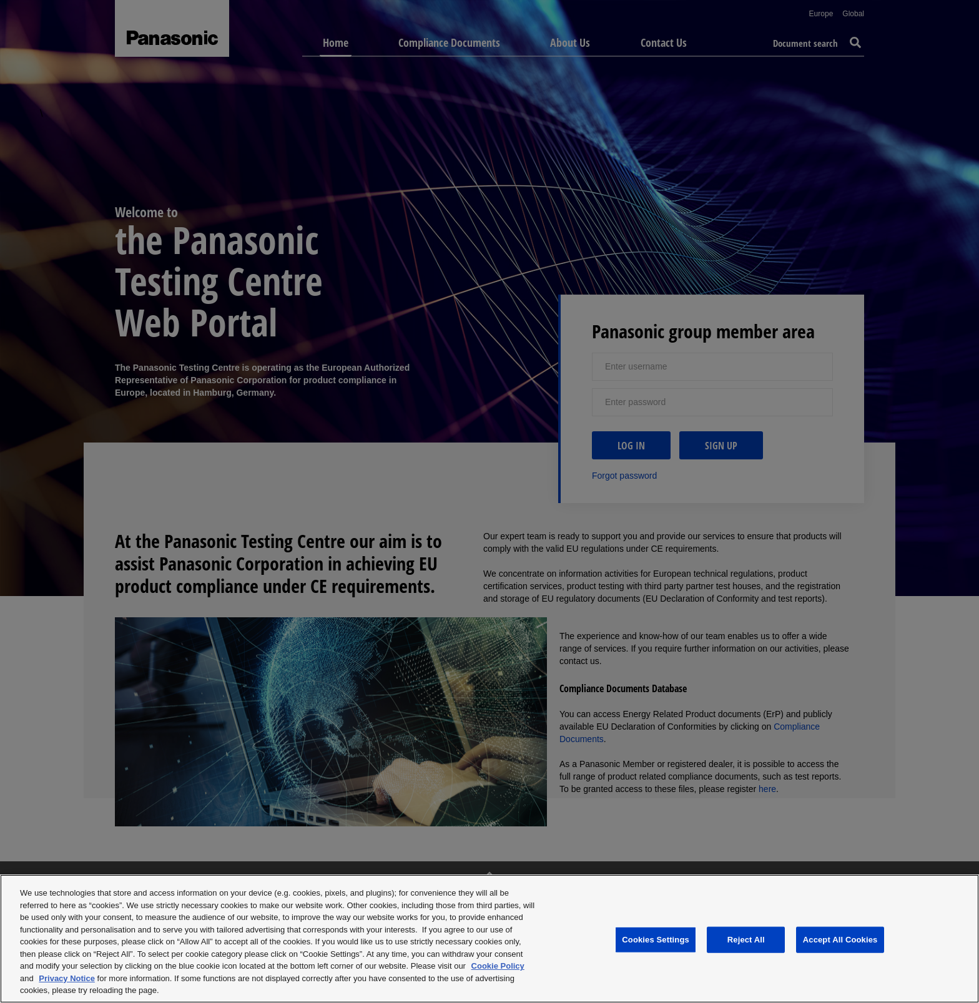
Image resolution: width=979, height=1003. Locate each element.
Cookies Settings (655, 939)
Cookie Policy (497, 966)
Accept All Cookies (840, 939)
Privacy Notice (67, 978)
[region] (489, 938)
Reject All (746, 939)
